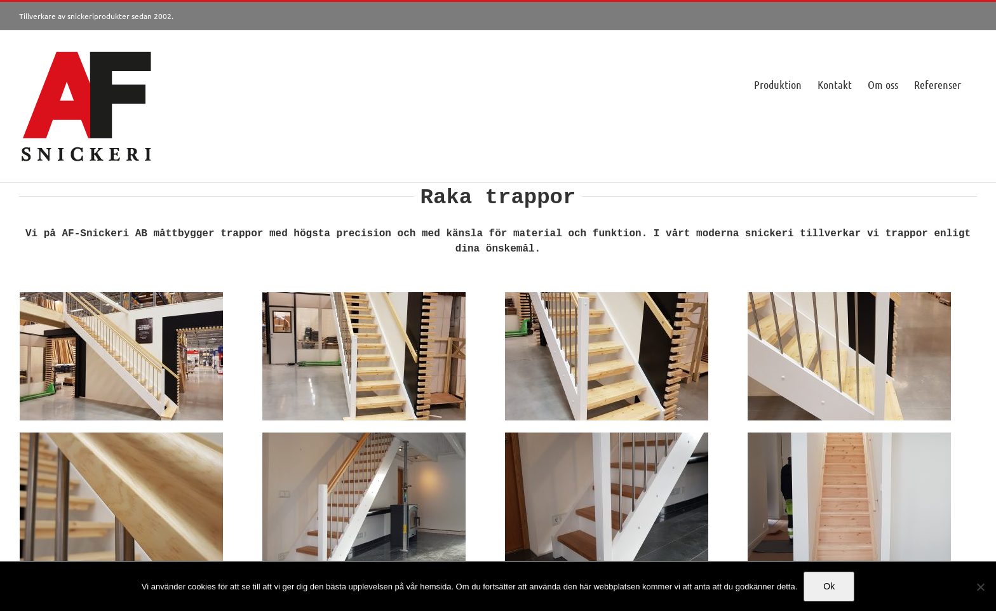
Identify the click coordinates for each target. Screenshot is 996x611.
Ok (829, 586)
